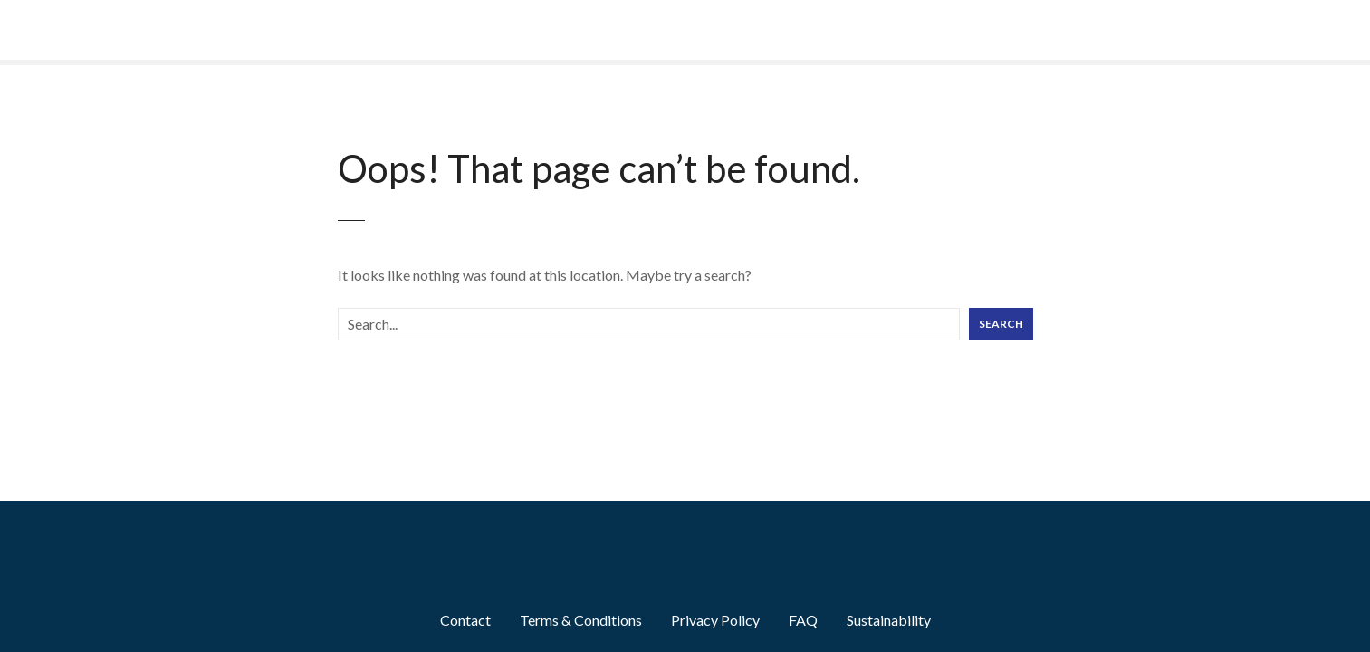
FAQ (803, 619)
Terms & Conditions (581, 619)
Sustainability (889, 619)
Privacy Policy (715, 619)
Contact (465, 619)
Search (1001, 324)
